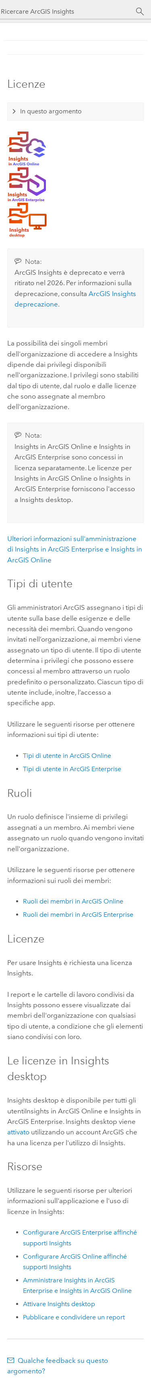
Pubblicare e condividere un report (74, 1317)
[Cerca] (140, 12)
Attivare (59, 1304)
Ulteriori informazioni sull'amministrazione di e (74, 549)
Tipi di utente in (67, 755)
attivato (18, 1132)
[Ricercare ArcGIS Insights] (68, 11)
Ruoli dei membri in (73, 901)
